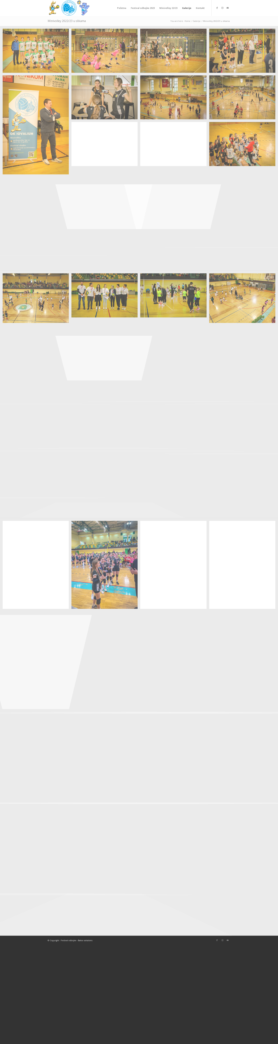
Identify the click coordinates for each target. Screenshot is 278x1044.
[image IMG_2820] (37, 126)
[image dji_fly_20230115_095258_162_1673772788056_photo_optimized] (37, 299)
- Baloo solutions (84, 940)
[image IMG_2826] (243, 52)
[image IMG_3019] (105, 296)
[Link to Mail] (227, 7)
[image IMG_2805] (243, 98)
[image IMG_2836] (37, 52)
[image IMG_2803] (105, 145)
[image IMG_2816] (105, 98)
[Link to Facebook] (217, 7)
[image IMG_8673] (105, 566)
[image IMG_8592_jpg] (37, 566)
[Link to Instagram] (222, 7)
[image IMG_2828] (174, 52)
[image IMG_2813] (174, 98)
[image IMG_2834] (105, 52)
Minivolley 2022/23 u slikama (67, 21)
